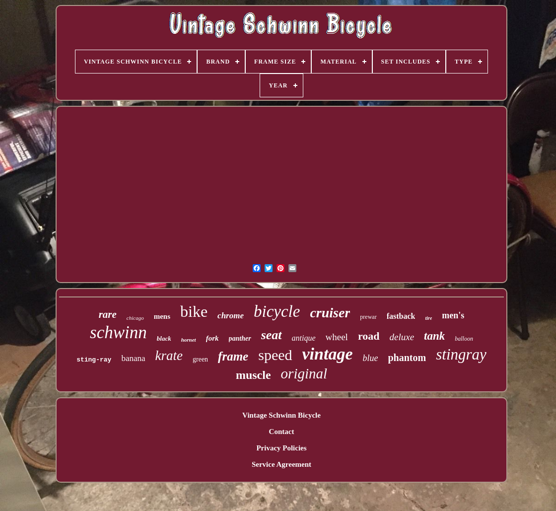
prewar (368, 316)
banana (133, 358)
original (304, 373)
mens (162, 316)
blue (370, 358)
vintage (327, 354)
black (164, 338)
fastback (401, 316)
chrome (230, 315)
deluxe (402, 337)
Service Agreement (281, 464)
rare (108, 314)
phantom (407, 357)
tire (428, 318)
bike (194, 311)
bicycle (277, 311)
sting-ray (93, 360)
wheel (337, 337)
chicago (135, 318)
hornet (188, 340)
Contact (281, 432)
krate (169, 355)
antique (304, 338)
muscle (253, 374)
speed (275, 355)
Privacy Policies (281, 448)
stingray (461, 354)
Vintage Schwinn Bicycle (281, 415)
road (369, 336)
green (200, 359)
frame (233, 356)
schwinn (118, 332)
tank (434, 336)
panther (240, 338)
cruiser (330, 312)
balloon (464, 338)
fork (212, 338)
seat (271, 335)
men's (453, 315)
